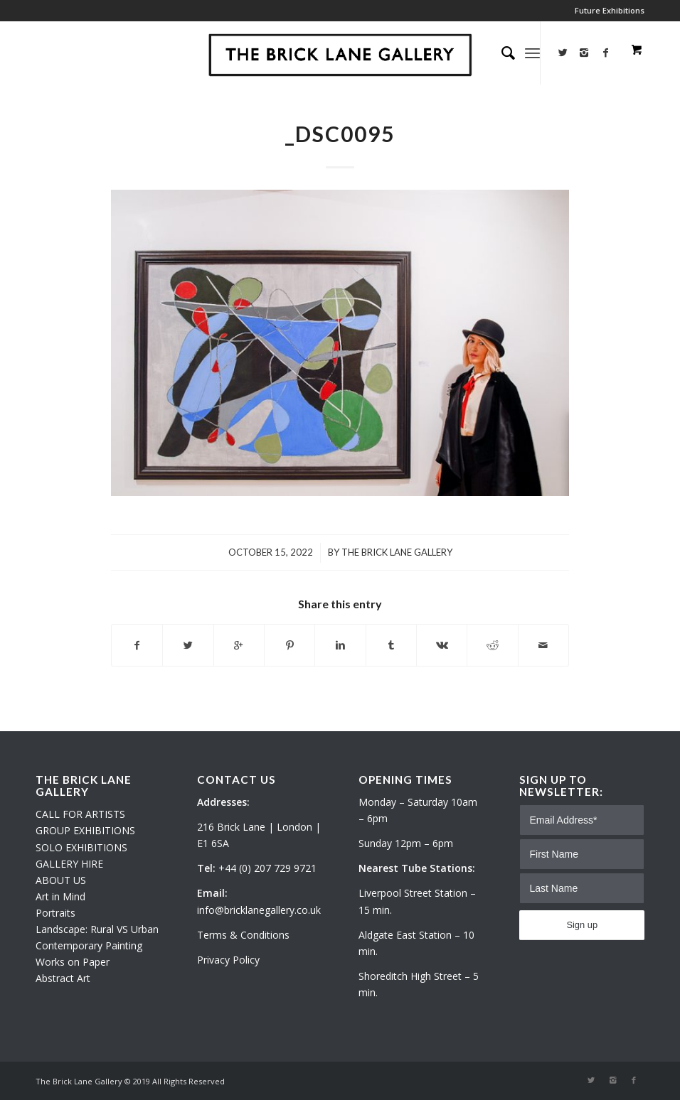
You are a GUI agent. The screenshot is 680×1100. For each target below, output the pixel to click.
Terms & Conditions (243, 935)
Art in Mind (60, 896)
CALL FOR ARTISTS (80, 814)
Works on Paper (73, 962)
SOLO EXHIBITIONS (81, 847)
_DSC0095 (340, 133)
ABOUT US (61, 880)
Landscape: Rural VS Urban (97, 929)
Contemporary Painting (89, 945)
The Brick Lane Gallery (396, 552)
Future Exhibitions (609, 10)
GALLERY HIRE (69, 863)
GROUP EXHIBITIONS (85, 830)
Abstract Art (63, 978)
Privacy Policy (228, 959)
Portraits (55, 913)
